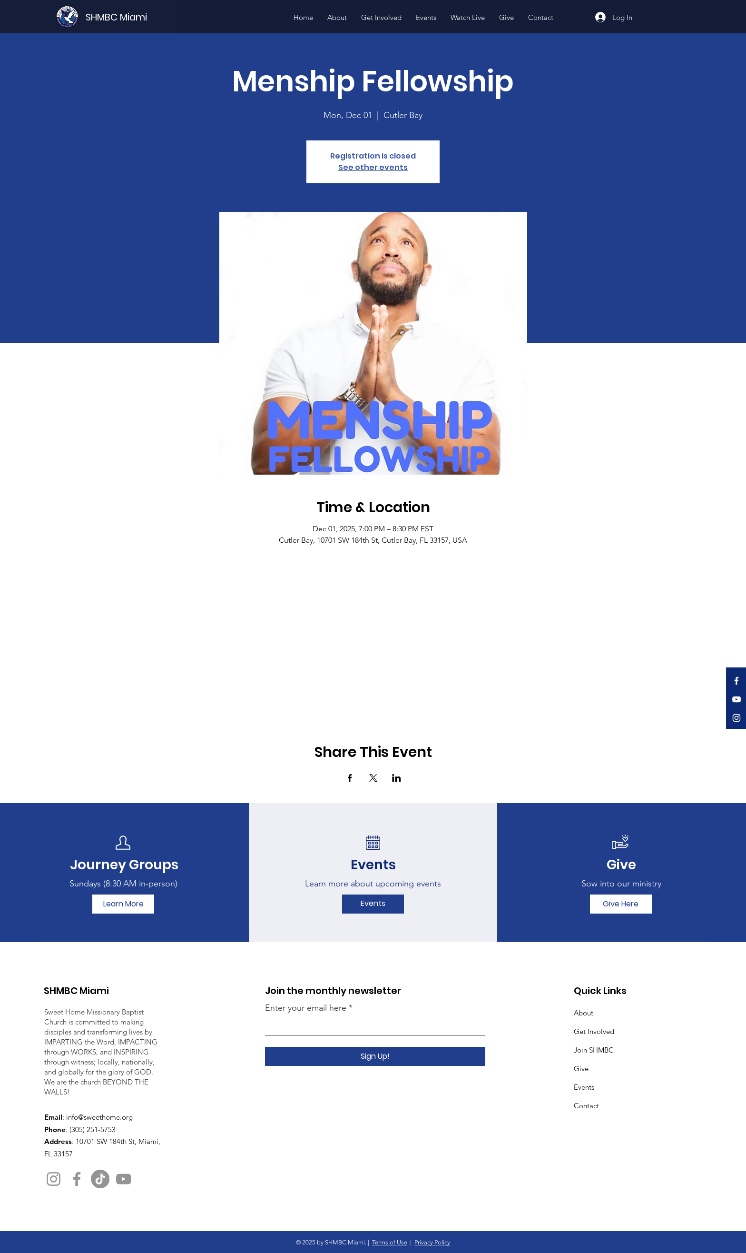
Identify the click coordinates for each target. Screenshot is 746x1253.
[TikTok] (100, 1179)
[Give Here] (621, 904)
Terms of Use (389, 1242)
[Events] (373, 904)
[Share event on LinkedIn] (396, 778)
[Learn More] (123, 904)
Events (584, 1087)
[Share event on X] (373, 778)
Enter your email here (305, 1008)
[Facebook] (736, 681)
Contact (586, 1105)
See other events (373, 167)
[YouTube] (736, 699)
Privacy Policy (432, 1242)
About (583, 1012)
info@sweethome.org (99, 1117)
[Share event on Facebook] (349, 778)
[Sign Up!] (375, 1056)
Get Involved (594, 1031)
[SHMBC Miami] (132, 17)
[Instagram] (736, 718)
